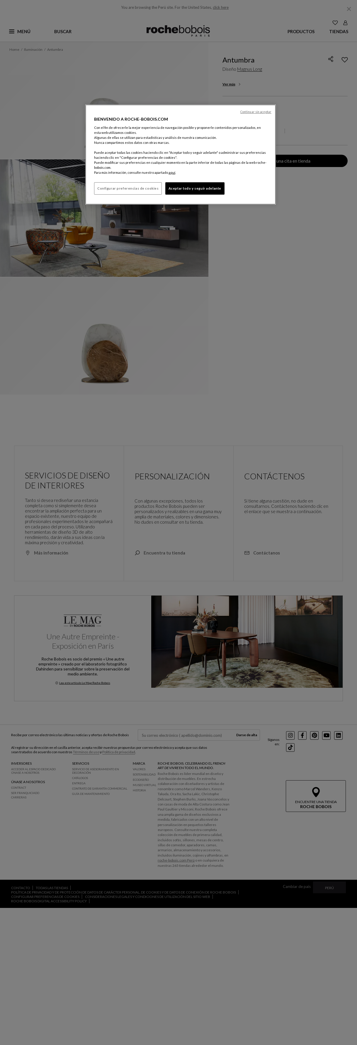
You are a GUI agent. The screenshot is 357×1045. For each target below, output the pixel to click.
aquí (172, 172)
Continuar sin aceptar (255, 112)
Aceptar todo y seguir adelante (195, 188)
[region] (180, 155)
